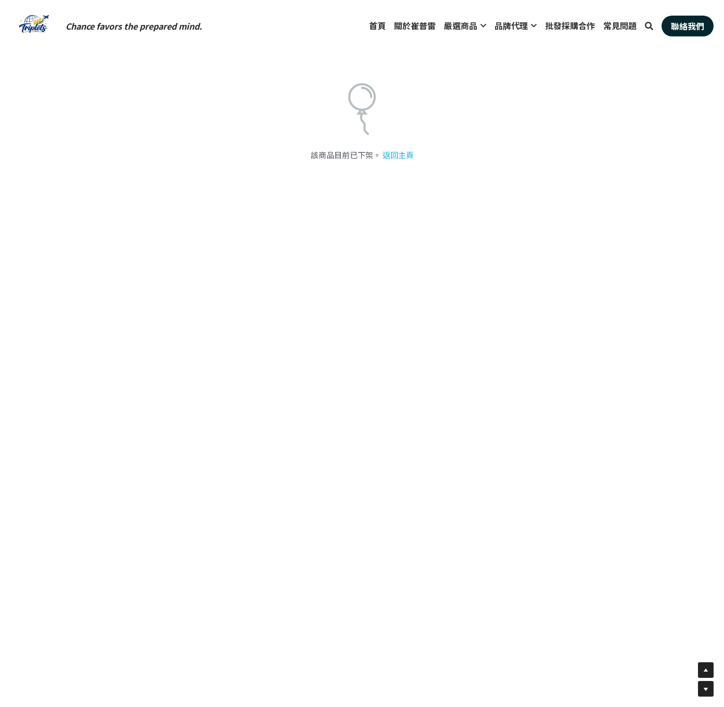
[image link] (33, 25)
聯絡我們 (687, 26)
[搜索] (649, 25)
